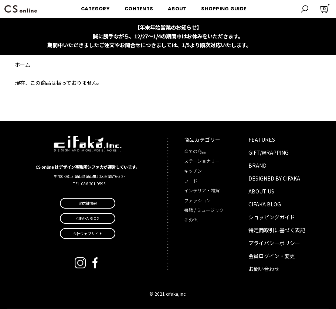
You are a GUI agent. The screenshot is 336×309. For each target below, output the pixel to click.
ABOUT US (261, 191)
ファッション (197, 200)
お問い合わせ (263, 268)
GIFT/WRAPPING (268, 152)
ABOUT (177, 8)
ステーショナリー (202, 161)
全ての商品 (195, 151)
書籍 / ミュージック (204, 210)
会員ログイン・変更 (271, 256)
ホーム (22, 64)
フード (190, 181)
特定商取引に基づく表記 (276, 230)
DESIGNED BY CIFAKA (274, 178)
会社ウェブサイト (87, 233)
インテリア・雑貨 (202, 190)
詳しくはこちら (270, 45)
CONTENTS (139, 8)
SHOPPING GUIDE (223, 8)
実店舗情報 (87, 203)
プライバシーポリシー (274, 243)
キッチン (193, 171)
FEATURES (261, 139)
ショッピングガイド (271, 217)
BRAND (257, 165)
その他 (190, 220)
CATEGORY (95, 8)
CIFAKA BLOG (264, 204)
